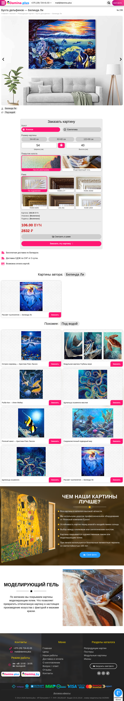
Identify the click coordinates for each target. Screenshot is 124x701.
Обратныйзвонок (118, 698)
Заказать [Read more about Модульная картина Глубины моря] (116, 364)
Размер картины (29, 135)
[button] (3, 3)
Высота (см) (83, 149)
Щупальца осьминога (10, 480)
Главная (4, 14)
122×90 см (88, 139)
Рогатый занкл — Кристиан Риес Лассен (18, 441)
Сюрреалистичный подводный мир (78, 441)
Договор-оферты (62, 693)
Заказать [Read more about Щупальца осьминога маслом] (116, 403)
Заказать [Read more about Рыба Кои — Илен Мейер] (55, 403)
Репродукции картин (26, 14)
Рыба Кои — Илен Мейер (12, 403)
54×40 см (34, 139)
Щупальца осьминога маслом (76, 403)
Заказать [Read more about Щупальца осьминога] (55, 480)
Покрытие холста (29, 154)
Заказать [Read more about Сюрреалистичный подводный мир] (116, 441)
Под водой (10, 112)
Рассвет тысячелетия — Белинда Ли (17, 315)
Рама (23, 175)
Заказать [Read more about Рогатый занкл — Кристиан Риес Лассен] (55, 441)
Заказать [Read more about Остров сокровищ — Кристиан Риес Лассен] (55, 364)
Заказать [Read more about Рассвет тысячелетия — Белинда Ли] (55, 315)
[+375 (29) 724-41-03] (51, 3)
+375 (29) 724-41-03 (40, 3)
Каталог (13, 14)
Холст (24, 126)
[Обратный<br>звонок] (118, 692)
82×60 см (61, 139)
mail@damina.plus (63, 3)
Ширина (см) (39, 149)
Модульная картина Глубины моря (78, 364)
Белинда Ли (10, 108)
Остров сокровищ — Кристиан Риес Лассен (19, 364)
